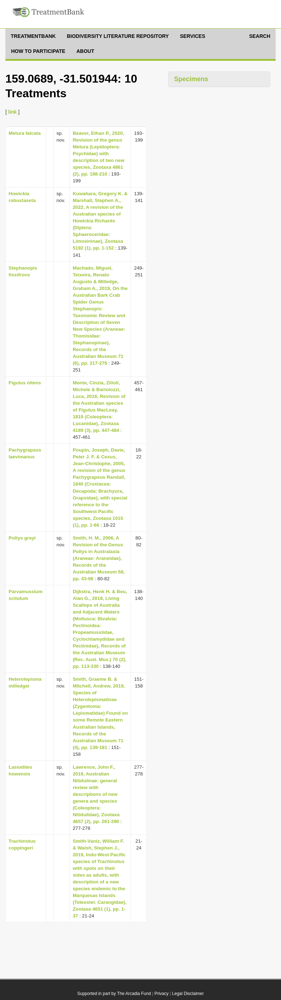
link (12, 112)
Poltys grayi (22, 538)
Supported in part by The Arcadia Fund (114, 993)
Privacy (161, 993)
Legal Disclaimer (188, 993)
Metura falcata (25, 133)
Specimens (191, 79)
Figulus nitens (25, 382)
